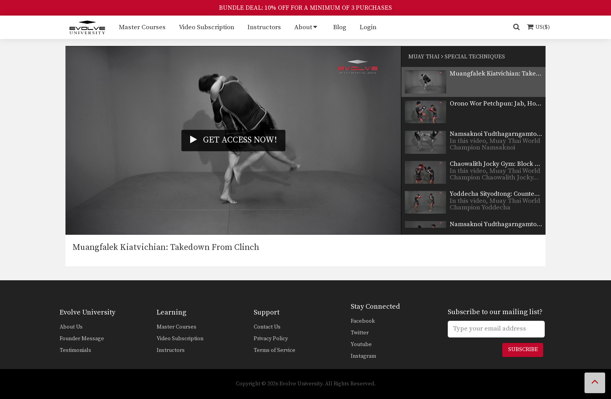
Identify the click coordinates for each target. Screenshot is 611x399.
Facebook (363, 321)
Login (368, 27)
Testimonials (75, 350)
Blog (339, 27)
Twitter (360, 332)
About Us (71, 326)
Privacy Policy (271, 338)
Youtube (361, 344)
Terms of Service (274, 350)
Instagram (363, 356)
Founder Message (82, 338)
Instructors (264, 27)
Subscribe (523, 349)
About (303, 27)
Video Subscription (206, 27)
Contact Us (267, 326)
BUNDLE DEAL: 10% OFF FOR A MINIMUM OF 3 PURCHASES (305, 8)
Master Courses (142, 27)
